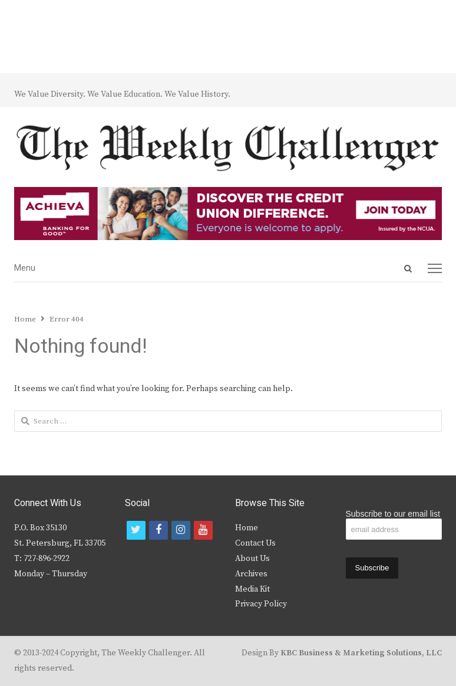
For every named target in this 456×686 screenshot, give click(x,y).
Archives (251, 574)
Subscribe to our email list (393, 513)
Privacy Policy (261, 604)
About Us (252, 558)
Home (246, 528)
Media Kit (252, 589)
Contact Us (255, 543)
